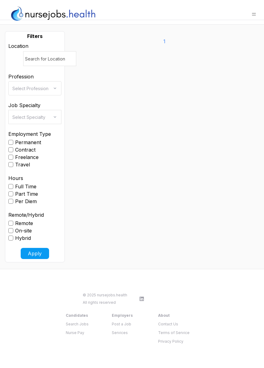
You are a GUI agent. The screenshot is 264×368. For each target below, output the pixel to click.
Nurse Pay (75, 332)
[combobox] (36, 88)
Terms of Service (174, 332)
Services (120, 332)
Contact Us (168, 324)
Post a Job (121, 324)
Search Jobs (77, 324)
